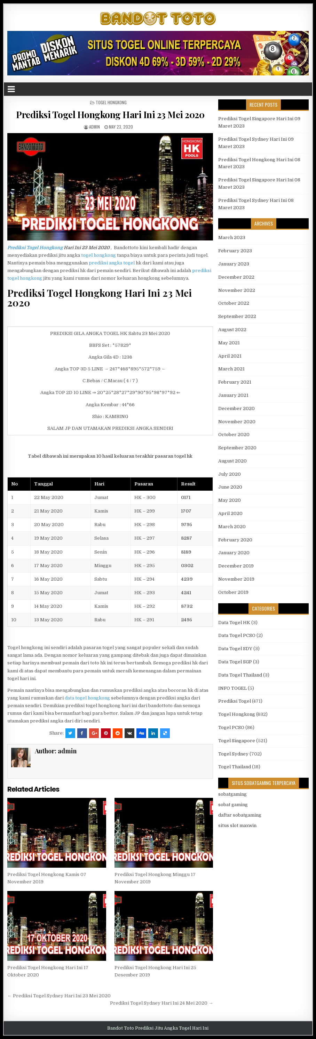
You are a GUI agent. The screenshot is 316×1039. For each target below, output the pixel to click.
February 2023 (235, 250)
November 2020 (236, 421)
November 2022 (236, 290)
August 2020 (232, 461)
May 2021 (229, 342)
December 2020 (236, 408)
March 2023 (231, 237)
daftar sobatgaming (239, 815)
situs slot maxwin (237, 825)
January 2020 (234, 552)
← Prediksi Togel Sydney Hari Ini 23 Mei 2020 (59, 995)
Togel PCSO (231, 727)
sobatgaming (232, 794)
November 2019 (236, 579)
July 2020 (229, 474)
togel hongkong (98, 255)
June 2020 (230, 487)
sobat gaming (233, 804)
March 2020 (232, 526)
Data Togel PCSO (236, 635)
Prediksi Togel (234, 701)
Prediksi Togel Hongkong (35, 247)
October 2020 (234, 434)
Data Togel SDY (235, 648)
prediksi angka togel (112, 262)
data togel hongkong (87, 698)
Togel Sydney (233, 753)
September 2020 (237, 447)
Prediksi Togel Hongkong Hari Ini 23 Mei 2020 (110, 114)
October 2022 (233, 303)
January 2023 (233, 264)
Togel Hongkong (111, 102)
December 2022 (236, 277)
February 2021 (234, 382)
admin (94, 127)
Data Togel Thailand (240, 675)
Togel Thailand (234, 766)
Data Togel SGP (235, 661)
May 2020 (229, 500)
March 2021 (231, 368)
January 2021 (233, 395)
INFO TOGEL (232, 688)
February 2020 (235, 539)
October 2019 (233, 592)
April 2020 (230, 513)
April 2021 (230, 356)
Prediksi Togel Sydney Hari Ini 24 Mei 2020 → (161, 1003)
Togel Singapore (236, 740)
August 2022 (232, 329)
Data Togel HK (234, 622)
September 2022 (237, 316)
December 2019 (236, 565)
